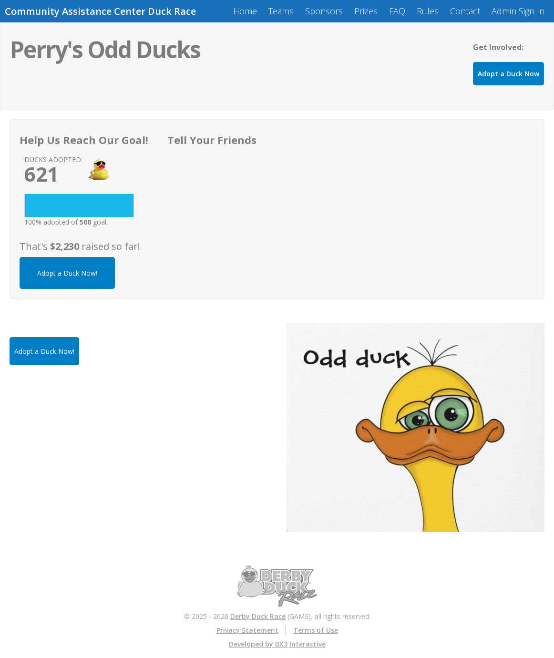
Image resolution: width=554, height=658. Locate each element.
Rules (428, 11)
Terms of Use (315, 630)
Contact (465, 11)
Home (245, 11)
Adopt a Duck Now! (67, 273)
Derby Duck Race (258, 616)
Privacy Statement (247, 630)
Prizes (366, 11)
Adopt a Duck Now (508, 73)
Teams (281, 11)
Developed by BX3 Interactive (277, 643)
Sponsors (324, 11)
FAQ (397, 11)
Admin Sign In (518, 11)
